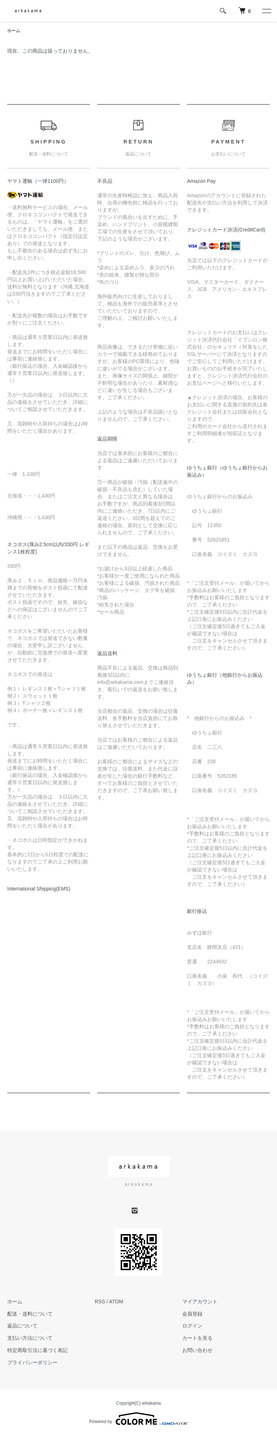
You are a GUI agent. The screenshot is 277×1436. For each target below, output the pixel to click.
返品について (22, 1326)
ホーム (13, 30)
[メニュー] (266, 11)
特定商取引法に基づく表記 (37, 1350)
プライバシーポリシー (32, 1362)
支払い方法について (30, 1338)
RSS (100, 1301)
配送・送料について (30, 1314)
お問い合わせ (197, 1350)
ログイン (192, 1326)
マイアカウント (200, 1301)
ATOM (116, 1301)
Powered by (138, 1418)
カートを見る (197, 1338)
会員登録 (192, 1314)
